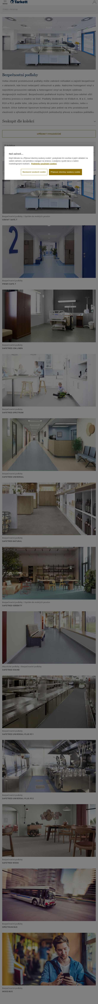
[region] (49, 163)
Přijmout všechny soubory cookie (65, 172)
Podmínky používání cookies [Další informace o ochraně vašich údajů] (44, 164)
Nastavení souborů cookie (34, 172)
